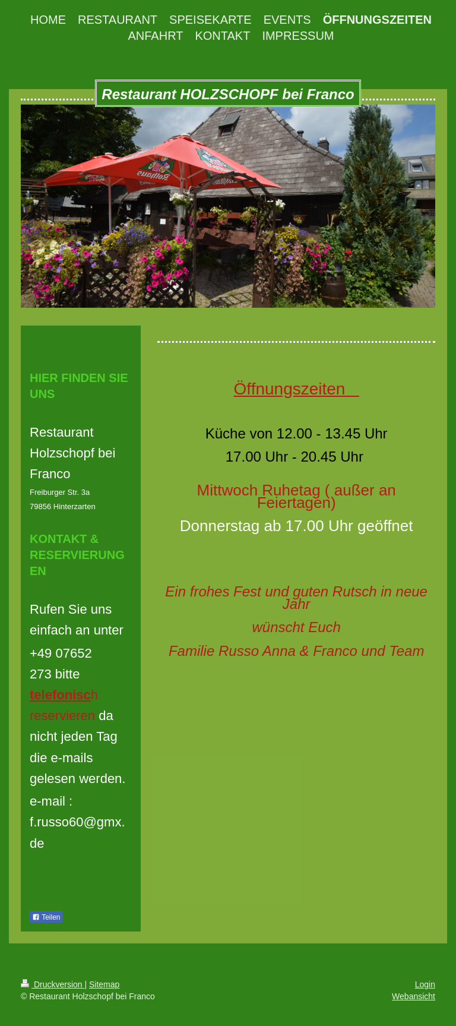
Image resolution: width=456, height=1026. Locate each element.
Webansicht (413, 996)
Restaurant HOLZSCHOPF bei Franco (228, 94)
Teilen (46, 917)
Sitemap (104, 984)
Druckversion (52, 984)
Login (425, 984)
